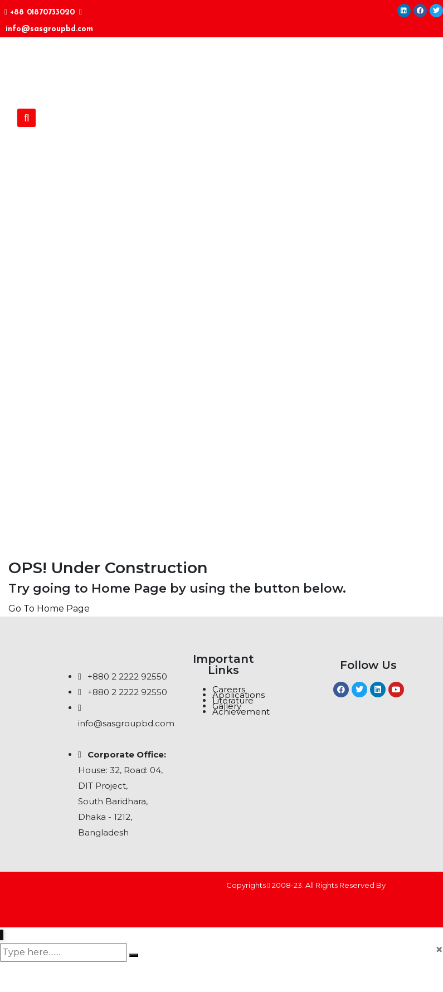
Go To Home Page (49, 608)
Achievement (241, 711)
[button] (26, 118)
